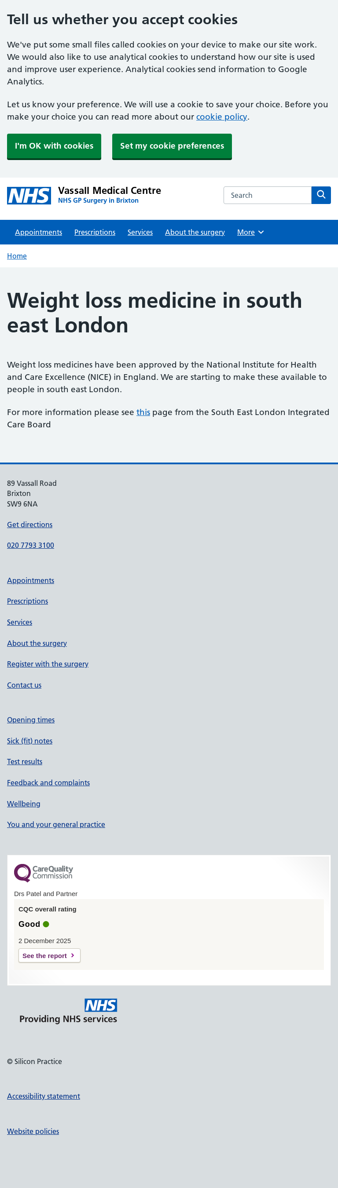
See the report (44, 955)
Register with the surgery (47, 664)
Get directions (29, 524)
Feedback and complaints (48, 782)
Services (140, 232)
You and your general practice (56, 824)
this (143, 412)
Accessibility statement (43, 1096)
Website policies (33, 1131)
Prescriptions (94, 232)
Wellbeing (23, 803)
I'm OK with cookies (54, 146)
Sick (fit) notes (29, 740)
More (251, 232)
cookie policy (221, 117)
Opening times (31, 719)
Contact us (24, 685)
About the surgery (195, 232)
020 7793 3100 (30, 545)
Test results (24, 761)
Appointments (38, 232)
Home (17, 255)
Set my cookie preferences (172, 146)
